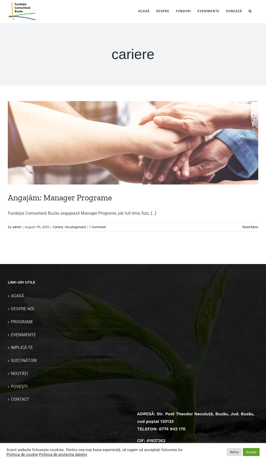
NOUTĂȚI (19, 373)
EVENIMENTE (23, 334)
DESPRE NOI (22, 308)
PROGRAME (22, 321)
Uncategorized (75, 227)
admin (16, 227)
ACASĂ (17, 295)
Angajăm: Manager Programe (60, 197)
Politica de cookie (22, 454)
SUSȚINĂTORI (24, 360)
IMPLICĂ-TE (22, 347)
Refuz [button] (234, 452)
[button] (250, 10)
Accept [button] (251, 452)
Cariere (58, 227)
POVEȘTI (19, 386)
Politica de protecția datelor (63, 454)
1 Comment (97, 227)
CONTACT (20, 399)
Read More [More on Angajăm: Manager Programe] (250, 227)
